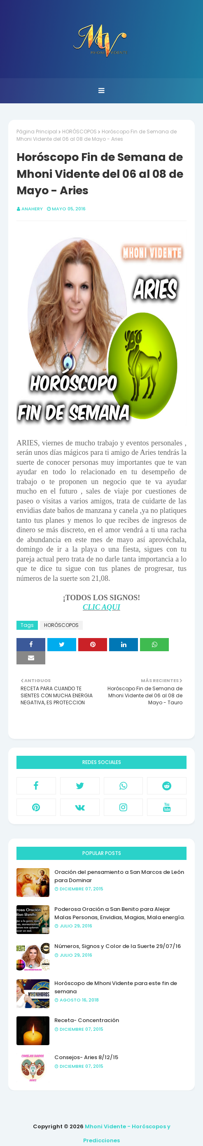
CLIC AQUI (101, 607)
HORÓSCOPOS (79, 131)
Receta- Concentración (86, 1020)
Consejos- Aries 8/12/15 (86, 1057)
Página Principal (36, 131)
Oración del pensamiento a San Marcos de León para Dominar (119, 876)
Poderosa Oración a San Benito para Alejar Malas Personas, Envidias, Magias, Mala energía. (119, 913)
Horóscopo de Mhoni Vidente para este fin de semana (115, 987)
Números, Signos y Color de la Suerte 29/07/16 (117, 946)
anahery (32, 208)
